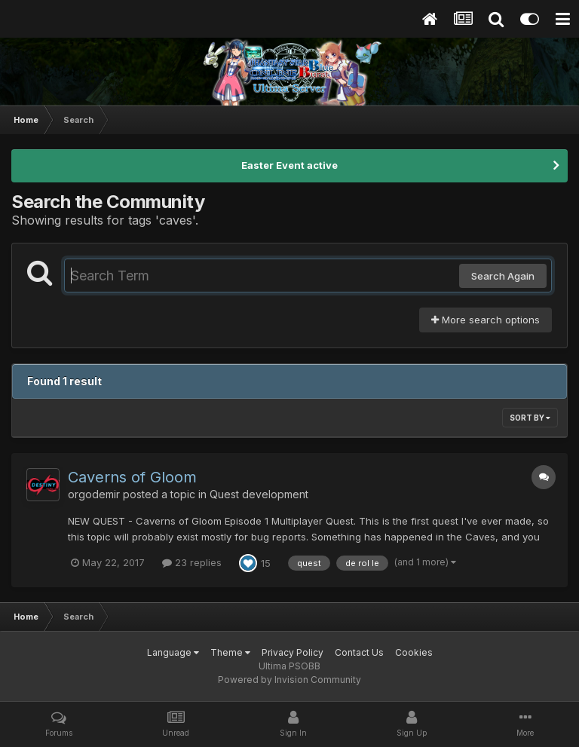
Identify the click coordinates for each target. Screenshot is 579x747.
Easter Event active (289, 165)
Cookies (414, 652)
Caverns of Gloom (132, 477)
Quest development (259, 494)
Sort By (530, 417)
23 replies (192, 562)
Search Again (503, 276)
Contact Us (359, 652)
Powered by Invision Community (289, 679)
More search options (485, 320)
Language (173, 652)
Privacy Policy (292, 652)
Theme (230, 652)
